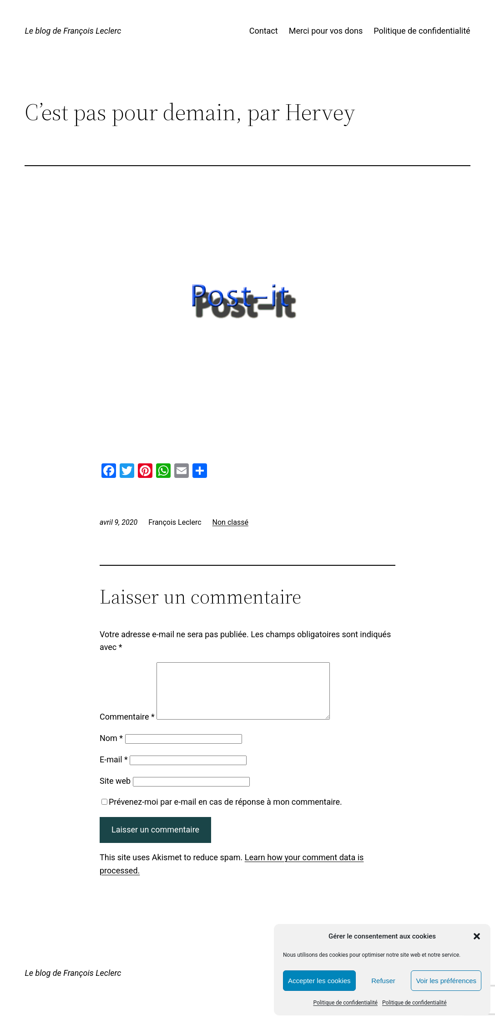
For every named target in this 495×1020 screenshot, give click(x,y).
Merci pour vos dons (326, 31)
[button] (476, 936)
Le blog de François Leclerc (73, 31)
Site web (115, 792)
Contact (263, 31)
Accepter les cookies (319, 980)
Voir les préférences (446, 980)
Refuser (383, 980)
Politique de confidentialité (345, 1003)
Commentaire (127, 727)
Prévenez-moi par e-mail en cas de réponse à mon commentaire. (221, 812)
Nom (111, 749)
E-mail (114, 770)
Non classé (230, 522)
